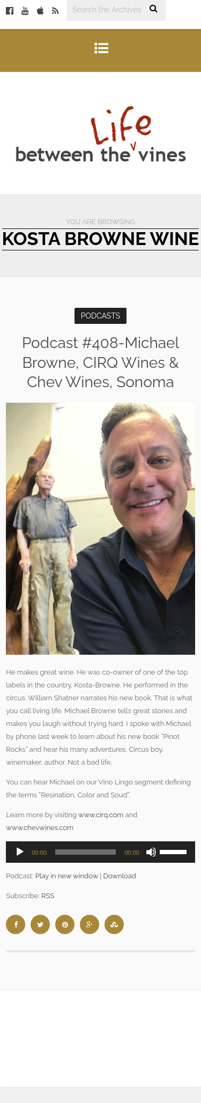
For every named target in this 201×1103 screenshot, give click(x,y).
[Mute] (151, 852)
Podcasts (101, 316)
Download (119, 876)
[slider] (85, 852)
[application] (100, 852)
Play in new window (66, 876)
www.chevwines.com (39, 828)
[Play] (19, 852)
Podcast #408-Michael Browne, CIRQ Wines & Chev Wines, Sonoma (100, 362)
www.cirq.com (100, 815)
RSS (47, 896)
